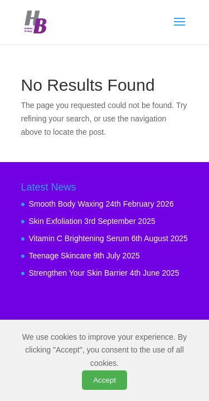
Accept (104, 380)
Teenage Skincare (60, 255)
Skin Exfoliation (55, 221)
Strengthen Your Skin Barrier (78, 272)
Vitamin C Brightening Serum (79, 238)
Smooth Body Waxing (66, 203)
